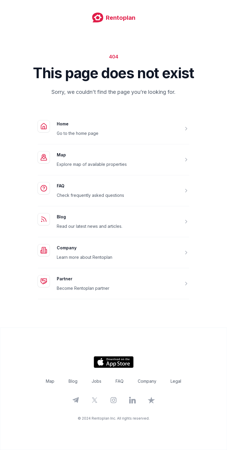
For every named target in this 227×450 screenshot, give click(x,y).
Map (61, 154)
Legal (176, 381)
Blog (61, 216)
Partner (64, 278)
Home (63, 123)
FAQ (60, 185)
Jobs (96, 381)
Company (67, 247)
